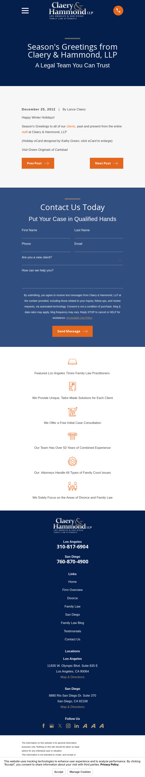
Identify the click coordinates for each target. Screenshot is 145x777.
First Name (29, 230)
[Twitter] (60, 726)
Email (78, 244)
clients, (71, 126)
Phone (26, 244)
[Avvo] (85, 726)
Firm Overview (72, 590)
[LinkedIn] (76, 726)
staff (25, 132)
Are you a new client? (37, 257)
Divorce (72, 598)
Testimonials (72, 631)
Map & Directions (73, 677)
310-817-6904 (72, 546)
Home (72, 582)
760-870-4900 (72, 561)
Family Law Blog (72, 623)
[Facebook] (43, 726)
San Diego (72, 614)
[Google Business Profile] (51, 726)
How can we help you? (37, 270)
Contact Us (72, 639)
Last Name (82, 230)
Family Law (72, 606)
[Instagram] (68, 726)
